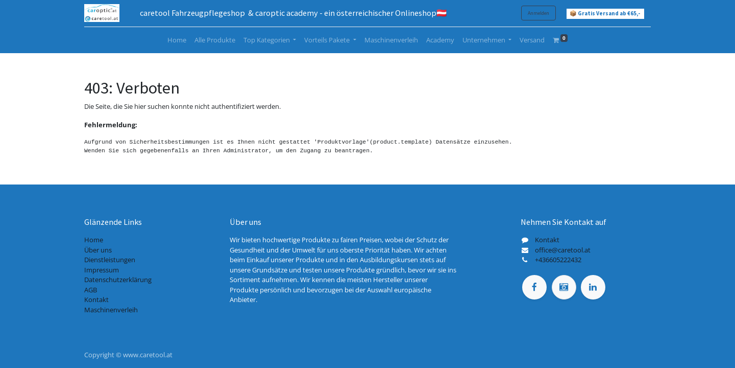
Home (93, 239)
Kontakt (96, 299)
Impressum (101, 269)
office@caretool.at (563, 250)
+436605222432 (558, 259)
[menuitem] (176, 40)
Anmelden (538, 13)
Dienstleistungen (109, 259)
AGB (90, 289)
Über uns (98, 250)
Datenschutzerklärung (118, 279)
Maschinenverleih (111, 309)
